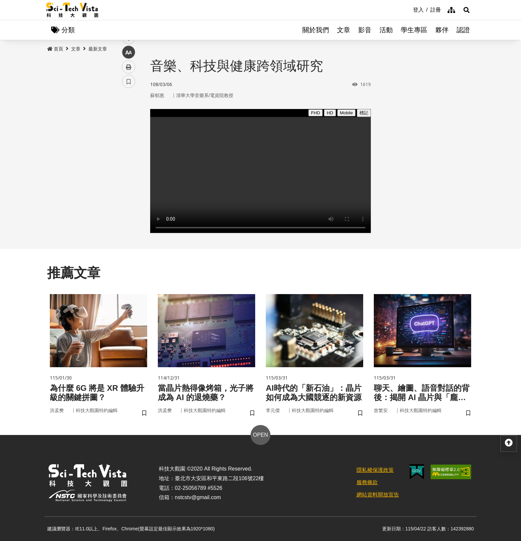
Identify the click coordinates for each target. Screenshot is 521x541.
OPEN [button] (260, 435)
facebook (128, 127)
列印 (128, 185)
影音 (364, 30)
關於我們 (315, 30)
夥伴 (442, 30)
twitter (128, 142)
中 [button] (128, 171)
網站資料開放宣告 (378, 494)
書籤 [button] (128, 200)
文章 (343, 30)
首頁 (55, 49)
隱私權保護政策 (375, 470)
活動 (386, 30)
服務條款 (367, 482)
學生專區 (414, 30)
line (126, 156)
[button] (466, 10)
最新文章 (97, 49)
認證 (463, 30)
